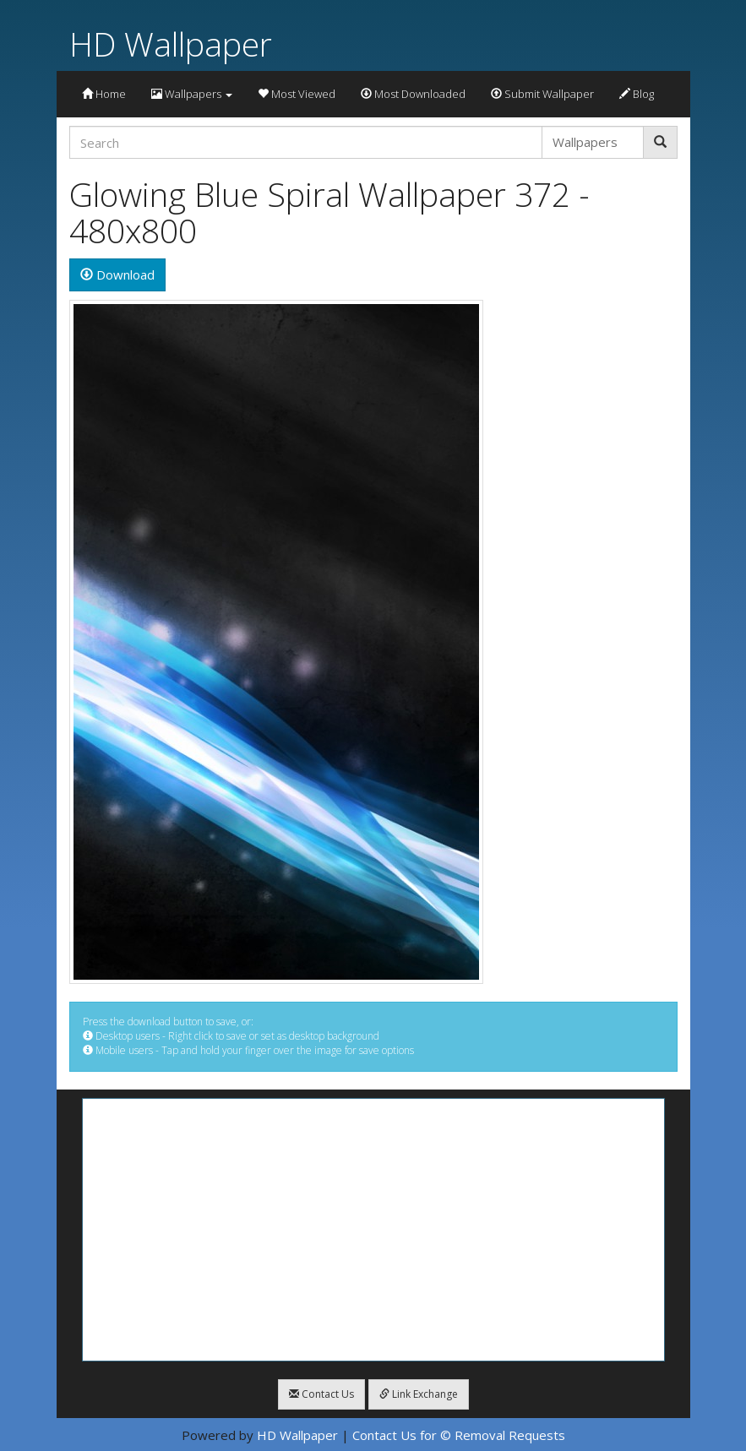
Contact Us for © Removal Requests (458, 1435)
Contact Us (321, 1394)
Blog (636, 93)
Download (117, 274)
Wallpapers (191, 93)
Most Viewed (296, 93)
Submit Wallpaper (542, 93)
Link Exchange (418, 1394)
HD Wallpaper (170, 43)
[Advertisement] (373, 1229)
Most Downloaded (413, 93)
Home (104, 93)
